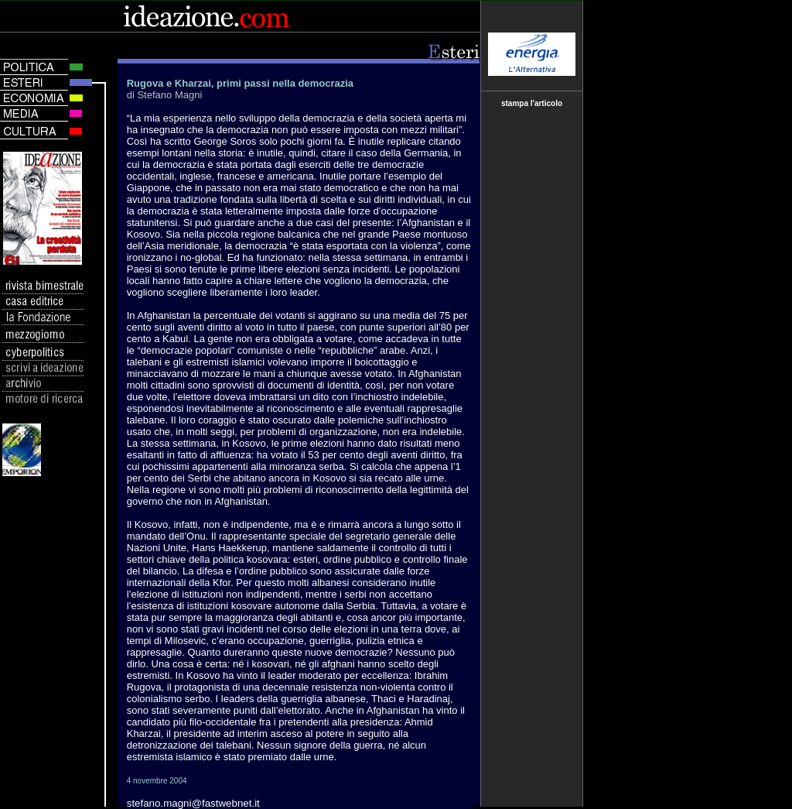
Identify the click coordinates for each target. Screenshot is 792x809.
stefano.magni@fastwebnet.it (193, 803)
